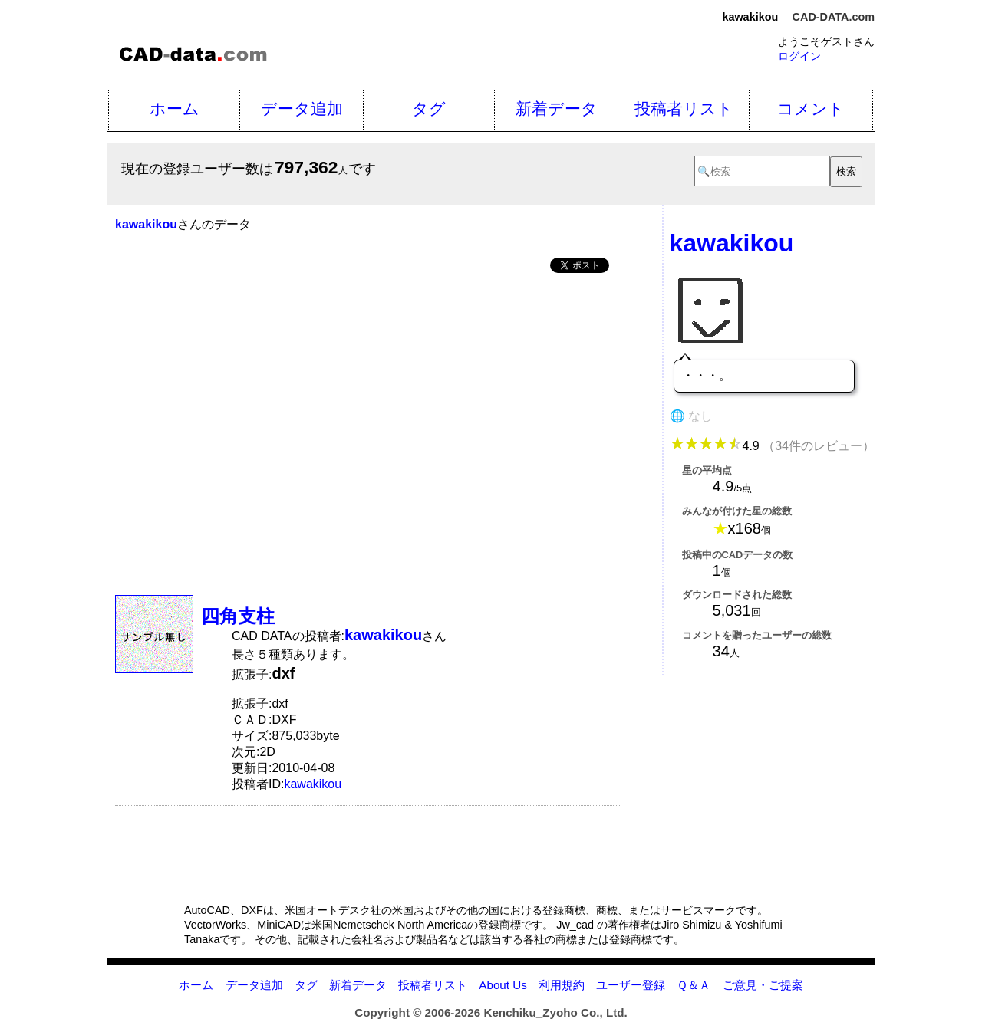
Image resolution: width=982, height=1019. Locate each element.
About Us (502, 984)
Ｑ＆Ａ (693, 984)
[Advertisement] (368, 401)
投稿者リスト (683, 108)
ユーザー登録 (630, 984)
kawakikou (312, 784)
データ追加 (302, 108)
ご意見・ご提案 (763, 984)
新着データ (557, 108)
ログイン (799, 56)
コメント (811, 108)
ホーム (174, 108)
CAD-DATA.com (834, 17)
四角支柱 (238, 616)
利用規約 (562, 984)
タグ (429, 108)
